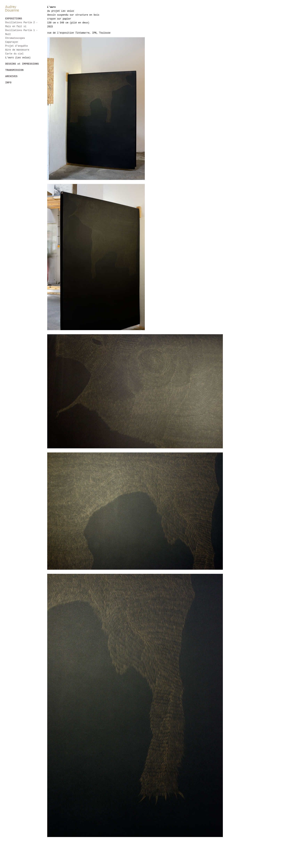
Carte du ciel (14, 53)
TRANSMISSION (14, 70)
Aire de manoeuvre (17, 50)
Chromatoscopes (15, 38)
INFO (8, 83)
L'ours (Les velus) (18, 57)
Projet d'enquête (16, 46)
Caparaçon (11, 42)
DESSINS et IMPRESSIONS (22, 64)
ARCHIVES (11, 77)
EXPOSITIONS (13, 18)
